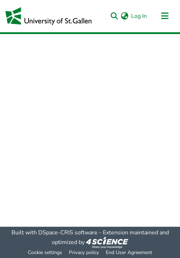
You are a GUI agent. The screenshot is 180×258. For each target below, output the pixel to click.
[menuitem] (124, 16)
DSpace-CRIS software (68, 232)
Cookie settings (45, 252)
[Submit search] (114, 16)
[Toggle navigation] (165, 16)
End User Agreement (129, 252)
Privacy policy (84, 252)
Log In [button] (139, 16)
